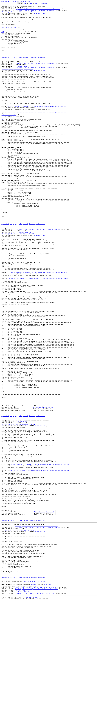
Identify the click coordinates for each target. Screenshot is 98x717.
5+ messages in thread (37, 69)
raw (44, 15)
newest (43, 695)
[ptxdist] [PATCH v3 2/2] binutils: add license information (38, 10)
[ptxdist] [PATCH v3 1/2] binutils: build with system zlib (36, 75)
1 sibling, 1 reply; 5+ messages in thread (17, 82)
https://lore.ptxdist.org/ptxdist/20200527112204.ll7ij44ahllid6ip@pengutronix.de (36, 133)
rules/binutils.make (9, 33)
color (34, 3)
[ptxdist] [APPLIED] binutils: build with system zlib (35, 12)
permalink (37, 15)
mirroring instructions (30, 713)
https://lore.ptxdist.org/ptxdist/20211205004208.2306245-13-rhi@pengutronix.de (37, 126)
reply (14, 69)
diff (2, 38)
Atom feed (48, 3)
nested (25, 69)
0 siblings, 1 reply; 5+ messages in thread (18, 279)
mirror (40, 3)
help (28, 3)
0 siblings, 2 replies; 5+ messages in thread (18, 14)
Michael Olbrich (25, 277)
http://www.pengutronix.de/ (44, 612)
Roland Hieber (23, 78)
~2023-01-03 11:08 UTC (31, 695)
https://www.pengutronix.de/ (43, 487)
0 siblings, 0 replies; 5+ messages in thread (18, 507)
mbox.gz (33, 698)
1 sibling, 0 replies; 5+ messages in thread (18, 634)
